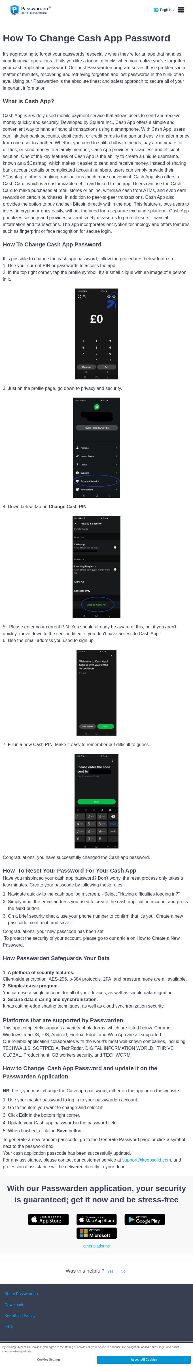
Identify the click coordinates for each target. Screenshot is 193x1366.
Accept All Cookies (144, 1359)
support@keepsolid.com (146, 1160)
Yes (110, 1271)
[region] (96, 1354)
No (123, 1271)
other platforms (96, 1246)
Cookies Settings (49, 1359)
